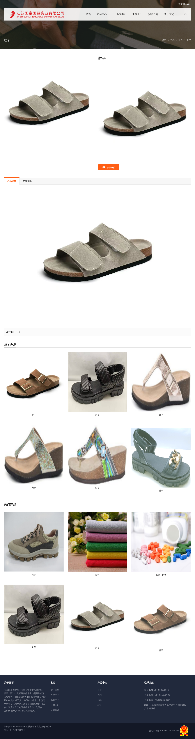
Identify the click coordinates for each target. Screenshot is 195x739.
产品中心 (55, 695)
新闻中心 (55, 700)
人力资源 (55, 710)
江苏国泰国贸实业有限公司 (38, 726)
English (187, 4)
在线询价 (108, 167)
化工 (100, 700)
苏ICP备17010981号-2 (14, 730)
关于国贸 (55, 690)
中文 (180, 4)
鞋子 (18, 332)
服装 (100, 690)
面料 (100, 695)
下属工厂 (55, 705)
